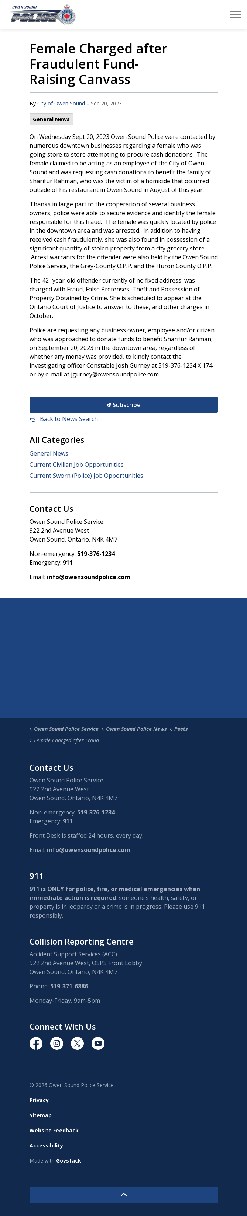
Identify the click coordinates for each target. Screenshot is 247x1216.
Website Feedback (54, 1130)
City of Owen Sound (61, 103)
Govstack (68, 1160)
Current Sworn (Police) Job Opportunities (86, 476)
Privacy (39, 1100)
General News (51, 119)
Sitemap (41, 1115)
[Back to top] (124, 1195)
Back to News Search (69, 419)
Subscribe (123, 404)
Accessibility (46, 1145)
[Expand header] (236, 14)
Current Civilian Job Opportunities (77, 464)
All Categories (57, 439)
